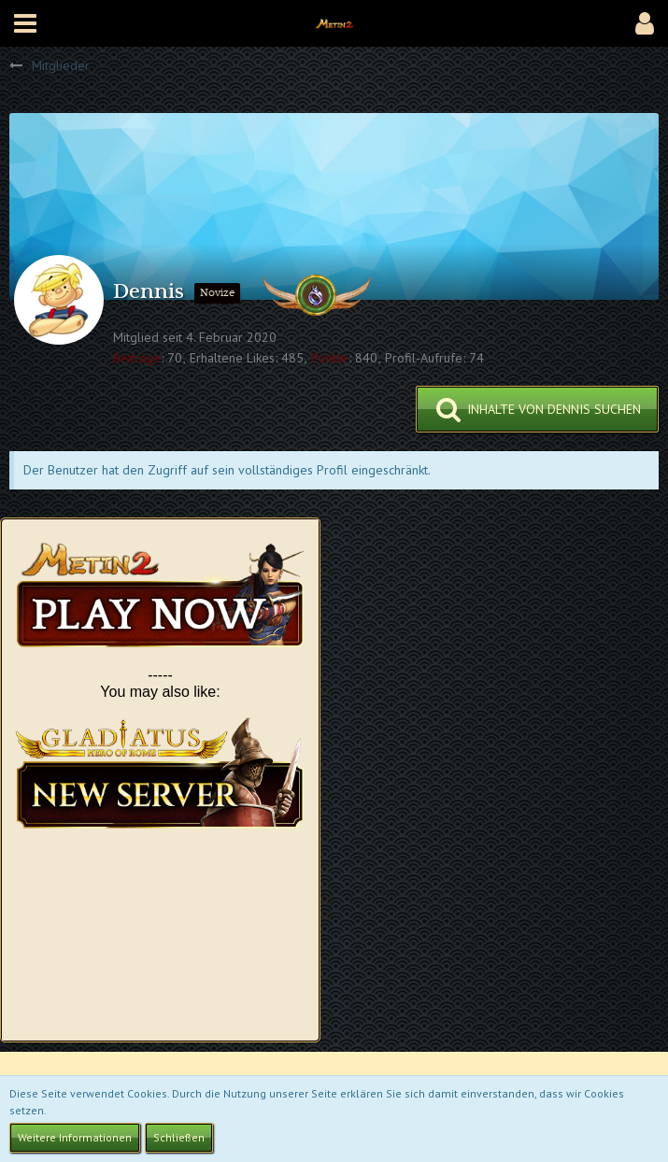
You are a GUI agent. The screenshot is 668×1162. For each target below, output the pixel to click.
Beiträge (137, 357)
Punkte (329, 357)
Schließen (179, 1137)
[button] (25, 23)
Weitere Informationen (75, 1137)
